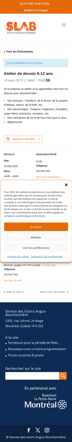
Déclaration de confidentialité (47, 256)
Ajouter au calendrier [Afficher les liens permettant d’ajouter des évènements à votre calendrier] (23, 139)
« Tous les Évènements (18, 51)
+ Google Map (48, 265)
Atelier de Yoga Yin (15, 292)
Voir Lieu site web (13, 280)
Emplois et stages (36, 10)
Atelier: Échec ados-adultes (53, 292)
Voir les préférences (36, 247)
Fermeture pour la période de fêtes (33, 343)
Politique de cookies (18, 256)
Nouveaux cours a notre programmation (37, 349)
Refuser (36, 237)
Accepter (36, 227)
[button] (66, 185)
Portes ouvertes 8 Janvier (26, 355)
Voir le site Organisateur (48, 177)
